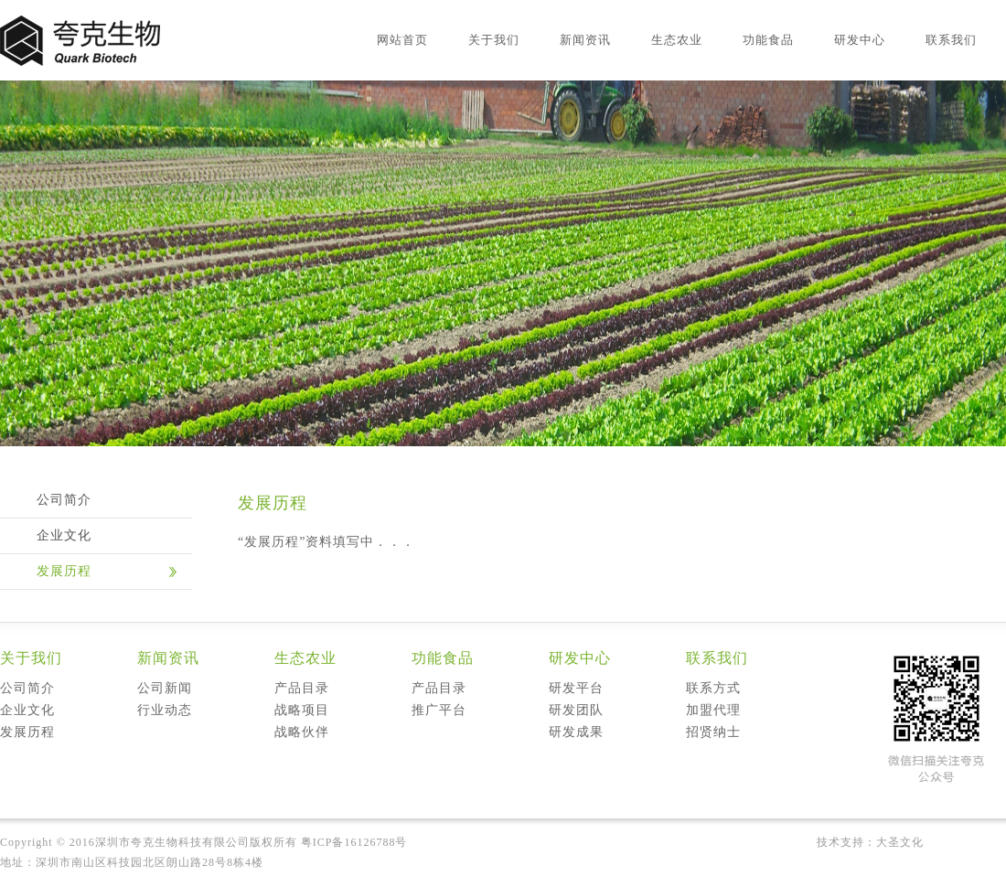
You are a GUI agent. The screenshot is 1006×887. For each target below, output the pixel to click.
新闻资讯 (585, 40)
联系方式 (713, 688)
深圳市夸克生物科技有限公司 (172, 842)
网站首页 (402, 40)
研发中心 (859, 40)
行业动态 (164, 710)
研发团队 (576, 710)
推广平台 (439, 710)
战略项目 (301, 710)
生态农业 (676, 40)
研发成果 (576, 732)
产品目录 (301, 688)
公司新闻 (164, 688)
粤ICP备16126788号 (354, 842)
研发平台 (576, 688)
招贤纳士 (713, 732)
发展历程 (64, 571)
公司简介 (64, 500)
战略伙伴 (301, 732)
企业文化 (64, 535)
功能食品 (768, 40)
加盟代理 (713, 710)
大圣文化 (900, 842)
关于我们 (493, 40)
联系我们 (951, 40)
